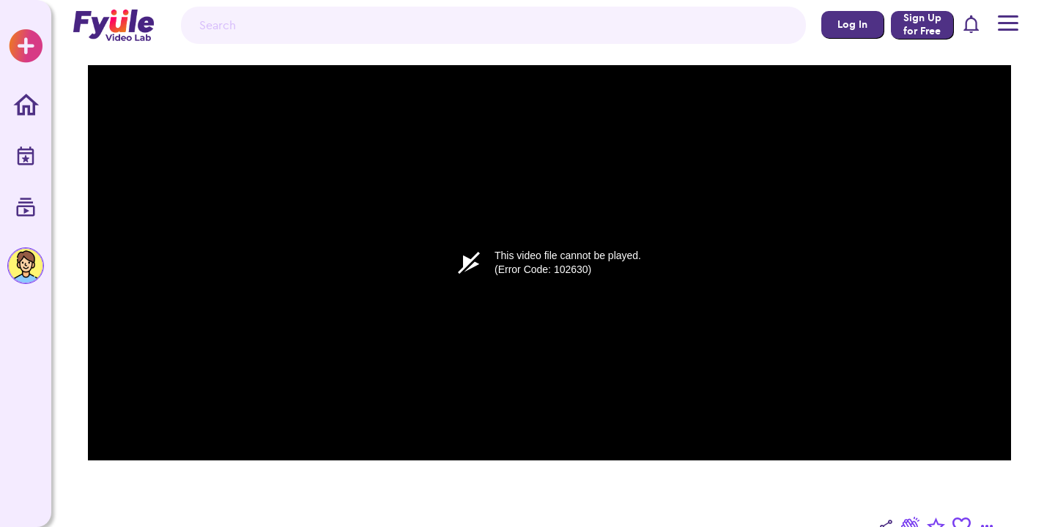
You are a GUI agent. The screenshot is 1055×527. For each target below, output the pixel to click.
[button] (971, 25)
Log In (852, 24)
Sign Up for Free (922, 24)
